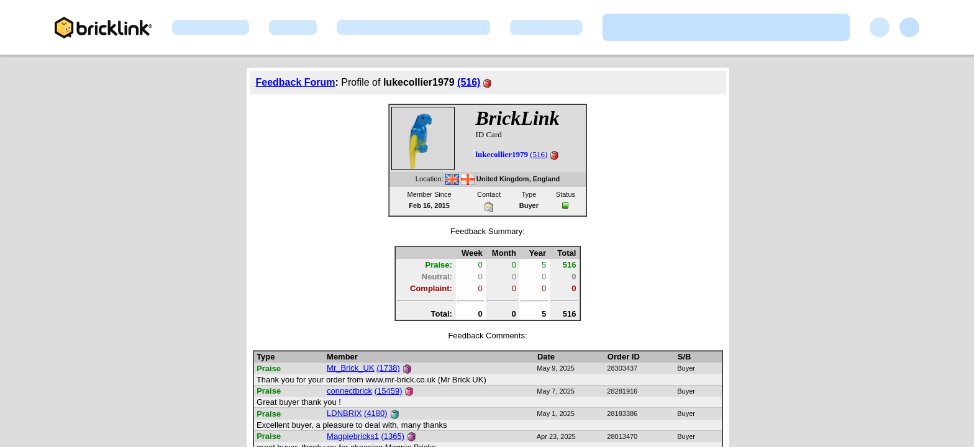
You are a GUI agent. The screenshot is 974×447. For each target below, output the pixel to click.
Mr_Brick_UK (351, 367)
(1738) (388, 367)
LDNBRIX (344, 413)
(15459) (389, 390)
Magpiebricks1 (353, 436)
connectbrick (349, 390)
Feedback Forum (295, 82)
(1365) (393, 436)
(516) (468, 82)
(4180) (376, 413)
